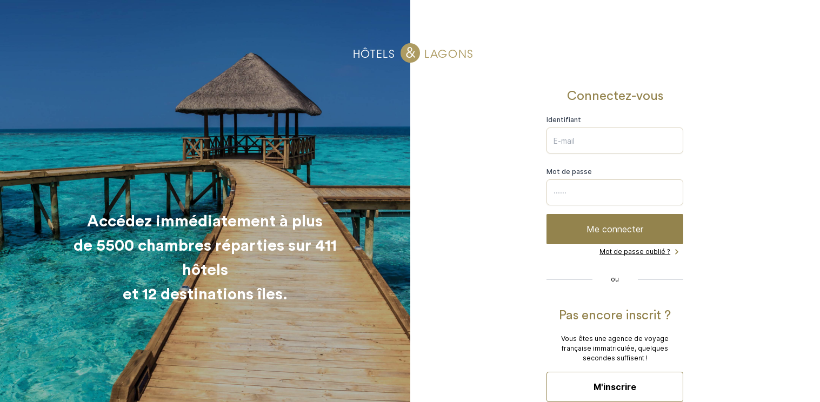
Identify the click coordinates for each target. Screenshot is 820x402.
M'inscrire (615, 386)
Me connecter (614, 229)
